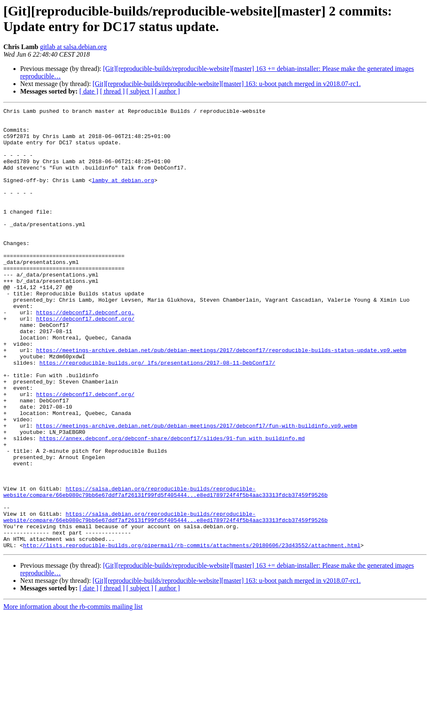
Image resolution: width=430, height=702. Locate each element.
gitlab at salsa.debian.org (73, 46)
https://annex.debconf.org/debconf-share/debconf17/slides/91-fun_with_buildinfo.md (172, 505)
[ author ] (167, 91)
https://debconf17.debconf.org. (85, 354)
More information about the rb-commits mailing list (73, 694)
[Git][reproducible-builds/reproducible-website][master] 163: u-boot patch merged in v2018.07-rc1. (226, 83)
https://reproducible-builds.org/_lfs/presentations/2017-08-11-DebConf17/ (157, 414)
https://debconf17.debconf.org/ (85, 361)
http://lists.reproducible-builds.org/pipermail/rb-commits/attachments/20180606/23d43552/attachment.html (191, 633)
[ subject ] (139, 91)
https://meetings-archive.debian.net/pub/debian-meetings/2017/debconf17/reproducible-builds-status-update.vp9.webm (221, 399)
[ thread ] (112, 91)
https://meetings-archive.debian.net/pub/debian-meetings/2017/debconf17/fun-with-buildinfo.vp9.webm (196, 489)
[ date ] (88, 91)
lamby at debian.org (123, 195)
